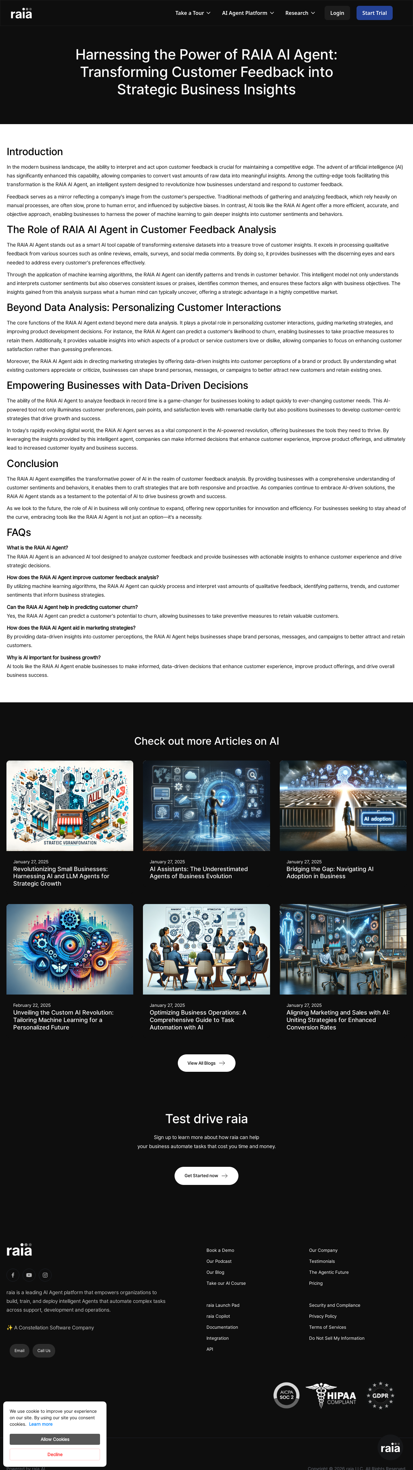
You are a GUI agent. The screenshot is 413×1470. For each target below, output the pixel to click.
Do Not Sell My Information (337, 1338)
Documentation (222, 1327)
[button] (193, 13)
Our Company (323, 1250)
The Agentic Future (329, 1272)
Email (20, 1350)
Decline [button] (55, 1454)
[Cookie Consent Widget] (54, 1434)
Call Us (43, 1350)
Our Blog (215, 1272)
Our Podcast (219, 1261)
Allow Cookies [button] (55, 1439)
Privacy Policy (323, 1316)
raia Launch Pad (222, 1305)
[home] (28, 13)
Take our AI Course (226, 1283)
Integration (217, 1338)
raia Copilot (218, 1316)
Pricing (316, 1283)
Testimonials (322, 1261)
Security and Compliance (334, 1305)
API (209, 1349)
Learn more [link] (41, 1424)
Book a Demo (220, 1250)
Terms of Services (327, 1327)
